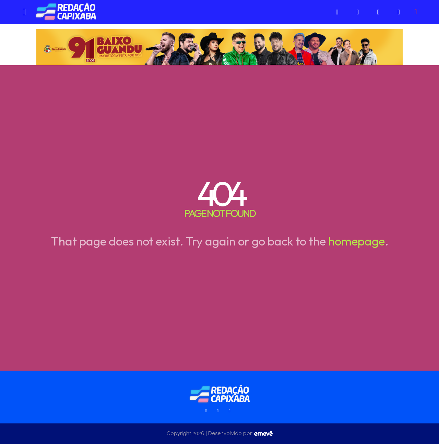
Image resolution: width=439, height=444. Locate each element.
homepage (356, 241)
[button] (415, 11)
